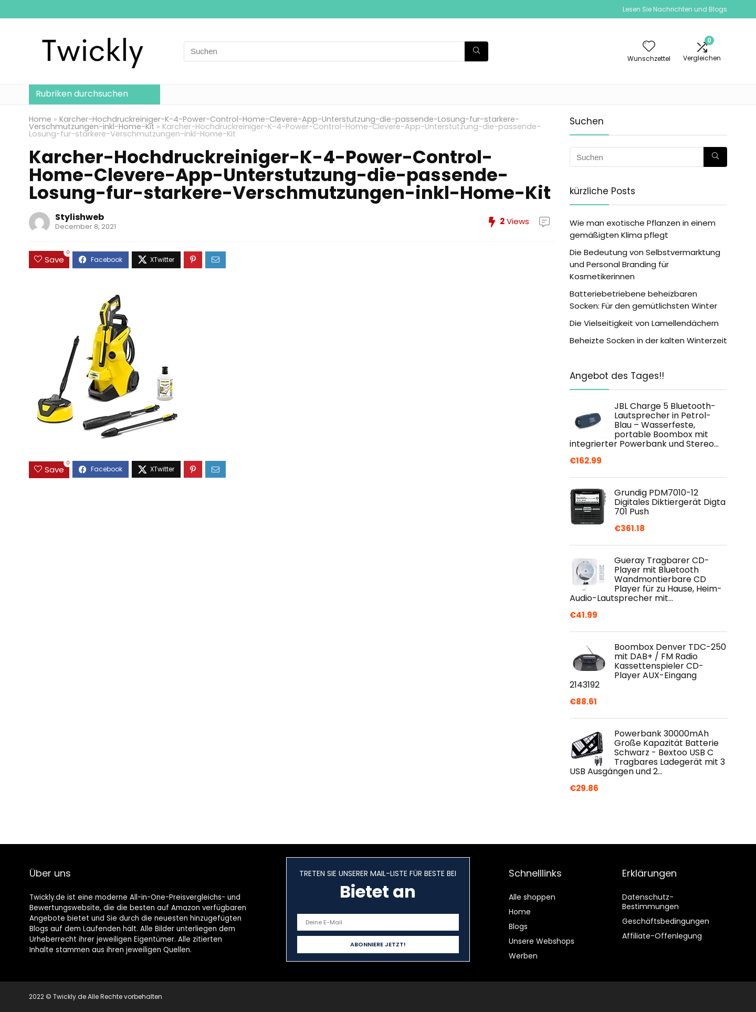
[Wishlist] (649, 47)
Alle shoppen (532, 897)
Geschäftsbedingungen (665, 921)
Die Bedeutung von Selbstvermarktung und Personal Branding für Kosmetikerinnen (645, 264)
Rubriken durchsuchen (82, 94)
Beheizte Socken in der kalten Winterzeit (648, 340)
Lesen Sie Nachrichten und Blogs (675, 9)
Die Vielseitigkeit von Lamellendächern (644, 323)
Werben (523, 956)
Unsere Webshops (541, 941)
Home (40, 119)
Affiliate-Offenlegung (662, 936)
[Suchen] (476, 51)
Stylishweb (79, 217)
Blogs (518, 926)
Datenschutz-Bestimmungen (650, 902)
